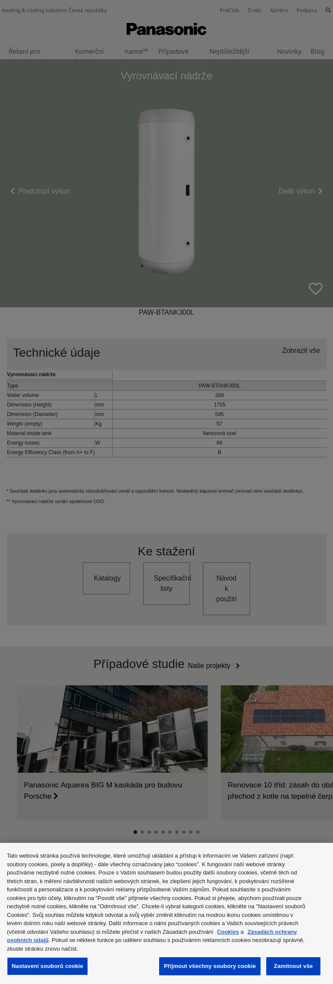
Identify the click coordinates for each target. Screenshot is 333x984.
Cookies (228, 932)
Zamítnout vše (293, 966)
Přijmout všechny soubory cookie (210, 966)
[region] (166, 913)
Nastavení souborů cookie (47, 966)
